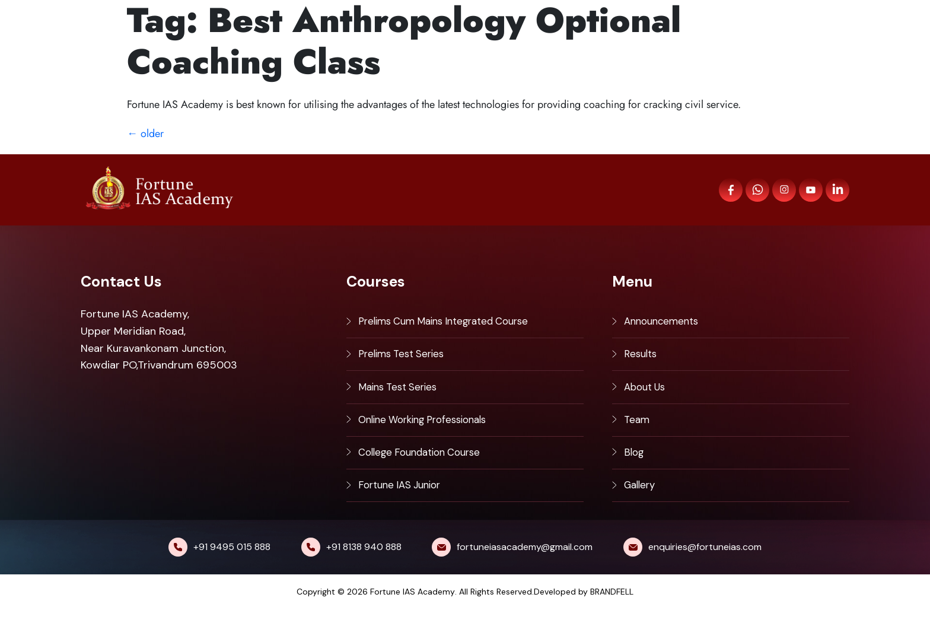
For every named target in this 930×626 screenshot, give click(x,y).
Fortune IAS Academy (412, 608)
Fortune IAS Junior (403, 500)
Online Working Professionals (429, 429)
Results (642, 358)
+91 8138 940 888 (364, 563)
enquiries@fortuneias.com (705, 563)
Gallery (641, 500)
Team (637, 429)
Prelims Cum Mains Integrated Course (452, 323)
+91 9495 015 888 (231, 563)
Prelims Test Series (404, 358)
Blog (634, 464)
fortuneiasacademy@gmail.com (525, 563)
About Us (647, 394)
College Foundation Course (425, 464)
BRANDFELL (611, 608)
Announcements (664, 323)
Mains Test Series (401, 394)
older (145, 133)
